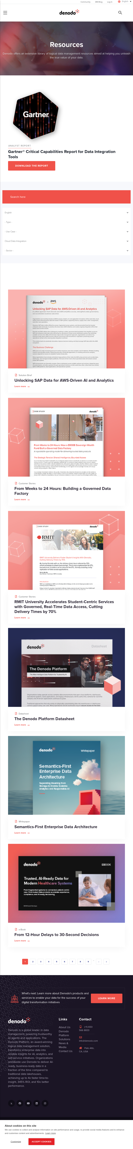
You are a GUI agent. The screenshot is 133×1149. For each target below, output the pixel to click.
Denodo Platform (64, 1033)
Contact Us (65, 1051)
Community (85, 1)
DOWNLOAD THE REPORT (31, 166)
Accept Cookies (41, 1141)
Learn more (106, 998)
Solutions (64, 1039)
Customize (16, 1141)
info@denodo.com (88, 1039)
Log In (109, 1)
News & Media (63, 1045)
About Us (64, 1027)
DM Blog (98, 1)
